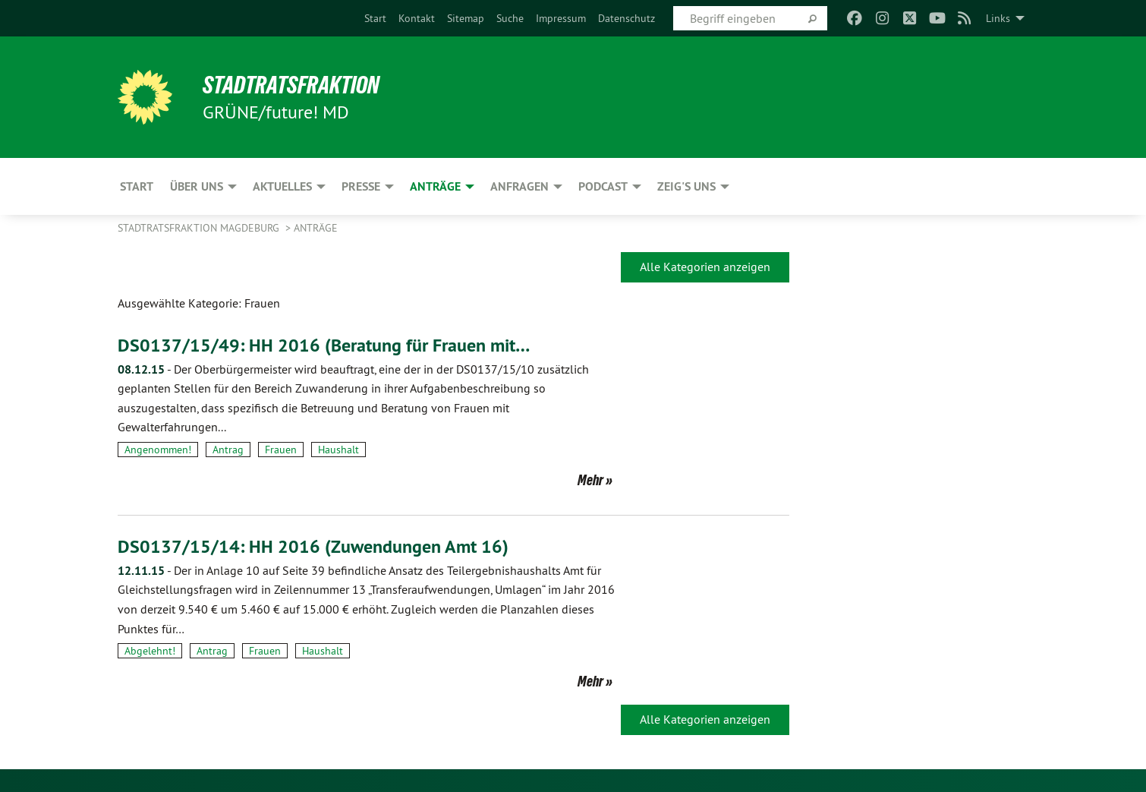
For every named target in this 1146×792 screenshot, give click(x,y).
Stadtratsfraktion (291, 85)
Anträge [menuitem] (435, 186)
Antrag (228, 449)
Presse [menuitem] (361, 186)
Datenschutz (626, 18)
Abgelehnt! (149, 651)
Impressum (561, 18)
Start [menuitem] (136, 186)
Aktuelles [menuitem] (282, 186)
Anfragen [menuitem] (519, 186)
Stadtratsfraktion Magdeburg (200, 228)
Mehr (590, 480)
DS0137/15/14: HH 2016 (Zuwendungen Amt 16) (313, 546)
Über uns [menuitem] (196, 186)
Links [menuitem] (998, 18)
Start (375, 18)
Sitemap (465, 18)
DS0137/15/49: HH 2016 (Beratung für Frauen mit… (324, 345)
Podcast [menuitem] (603, 186)
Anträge (316, 228)
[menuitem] (375, 18)
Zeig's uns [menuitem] (686, 186)
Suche (510, 18)
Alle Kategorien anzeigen (705, 266)
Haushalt (338, 449)
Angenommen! (157, 449)
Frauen (281, 449)
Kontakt (416, 18)
